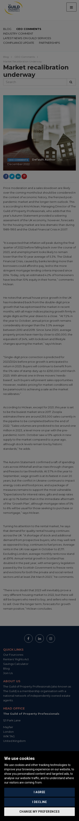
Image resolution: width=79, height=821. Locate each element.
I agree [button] (39, 792)
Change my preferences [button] (39, 811)
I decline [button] (39, 802)
